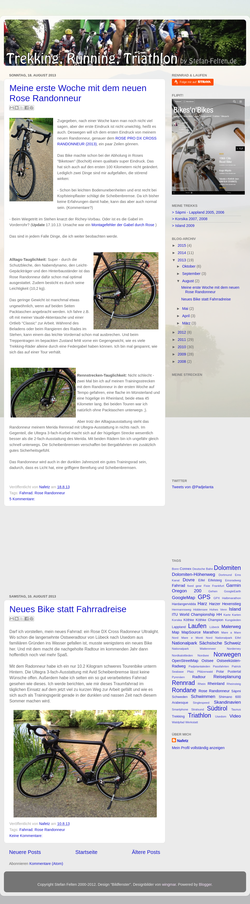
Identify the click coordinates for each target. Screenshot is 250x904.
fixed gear (194, 585)
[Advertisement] (84, 550)
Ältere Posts (146, 852)
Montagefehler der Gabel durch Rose (122, 225)
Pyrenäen (178, 677)
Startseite (86, 852)
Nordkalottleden (182, 655)
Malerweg (231, 626)
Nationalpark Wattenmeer (194, 648)
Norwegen (227, 654)
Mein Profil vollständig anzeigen (198, 748)
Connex (185, 569)
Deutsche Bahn (202, 568)
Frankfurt (218, 585)
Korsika (177, 620)
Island (235, 609)
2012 (182, 332)
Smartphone (180, 709)
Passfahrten (221, 666)
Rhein (201, 683)
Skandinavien (227, 702)
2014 (182, 253)
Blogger (205, 884)
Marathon (211, 632)
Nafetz (182, 741)
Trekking (178, 716)
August (188, 281)
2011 (182, 340)
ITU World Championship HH (197, 614)
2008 (182, 361)
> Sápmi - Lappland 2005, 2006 (198, 212)
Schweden (180, 697)
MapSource (191, 632)
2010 (182, 347)
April (186, 316)
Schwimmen (203, 696)
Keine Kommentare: (25, 836)
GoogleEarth (232, 591)
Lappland (179, 627)
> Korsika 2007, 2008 (189, 219)
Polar (220, 671)
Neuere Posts (25, 852)
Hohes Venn (218, 609)
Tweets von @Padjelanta (192, 487)
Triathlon (199, 715)
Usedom (220, 716)
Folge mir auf (195, 81)
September (192, 274)
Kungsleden (233, 620)
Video (235, 716)
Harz (202, 603)
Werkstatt (191, 722)
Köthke (189, 620)
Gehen (212, 591)
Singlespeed (201, 702)
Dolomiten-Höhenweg (193, 574)
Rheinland (216, 684)
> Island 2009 (183, 226)
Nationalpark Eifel (228, 637)
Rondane (184, 690)
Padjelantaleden (199, 666)
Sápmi (236, 691)
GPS (204, 597)
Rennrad (183, 682)
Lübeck (214, 627)
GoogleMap (183, 597)
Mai (185, 308)
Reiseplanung (227, 676)
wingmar (169, 884)
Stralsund (197, 709)
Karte (227, 614)
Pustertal (234, 671)
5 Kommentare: (22, 499)
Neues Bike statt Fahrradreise (68, 609)
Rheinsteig (234, 683)
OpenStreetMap (185, 661)
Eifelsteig (215, 580)
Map (175, 632)
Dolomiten (227, 567)
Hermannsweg (181, 609)
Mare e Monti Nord (196, 637)
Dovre (189, 579)
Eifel (201, 580)
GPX (217, 598)
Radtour (198, 677)
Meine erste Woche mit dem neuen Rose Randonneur (78, 93)
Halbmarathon (231, 598)
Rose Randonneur (50, 493)
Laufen (197, 626)
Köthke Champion (209, 620)
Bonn (175, 568)
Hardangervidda (184, 604)
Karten (236, 614)
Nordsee (203, 655)
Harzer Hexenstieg (225, 604)
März (187, 323)
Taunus (236, 709)
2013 (182, 260)
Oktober (189, 266)
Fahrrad (25, 493)
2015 (182, 245)
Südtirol (217, 708)
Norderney (234, 648)
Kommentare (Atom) (46, 863)
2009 (182, 354)
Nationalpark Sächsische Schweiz (206, 643)
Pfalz (190, 671)
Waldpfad (178, 722)
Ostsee (208, 661)
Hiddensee (200, 609)
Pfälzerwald (205, 671)
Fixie (207, 585)
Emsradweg (233, 580)
